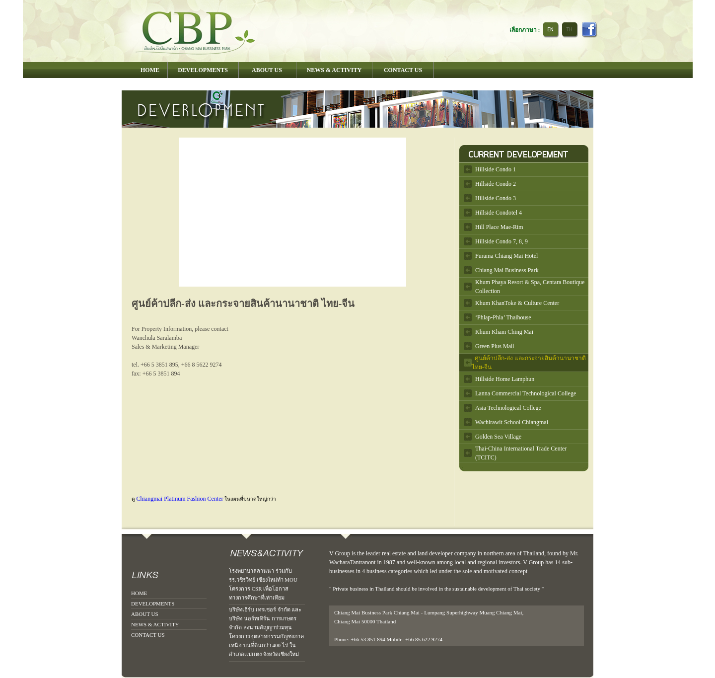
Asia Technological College (508, 407)
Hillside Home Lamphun (504, 379)
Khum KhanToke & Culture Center (517, 303)
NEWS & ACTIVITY (155, 624)
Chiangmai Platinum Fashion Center (180, 498)
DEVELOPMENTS (152, 603)
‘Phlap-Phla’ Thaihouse (503, 317)
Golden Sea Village (498, 436)
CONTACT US (148, 635)
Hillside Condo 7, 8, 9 (501, 241)
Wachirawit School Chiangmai (511, 422)
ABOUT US (144, 614)
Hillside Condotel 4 (498, 212)
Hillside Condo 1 (495, 169)
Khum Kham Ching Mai (504, 331)
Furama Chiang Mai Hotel (506, 255)
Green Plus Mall (494, 346)
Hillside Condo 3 (495, 198)
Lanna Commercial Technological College (525, 393)
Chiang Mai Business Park (507, 270)
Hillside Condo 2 (495, 183)
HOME (139, 593)
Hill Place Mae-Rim (499, 227)
